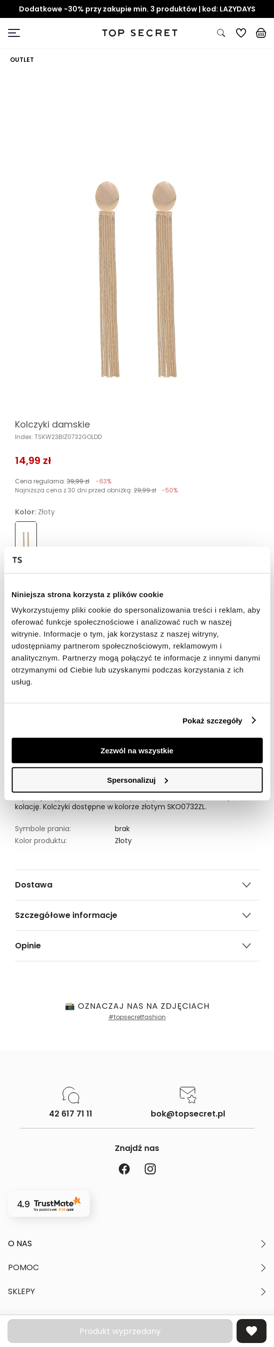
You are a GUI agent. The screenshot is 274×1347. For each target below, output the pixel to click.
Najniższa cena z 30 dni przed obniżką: (96, 490)
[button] (137, 1244)
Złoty (123, 841)
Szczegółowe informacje (66, 915)
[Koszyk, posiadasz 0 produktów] (261, 33)
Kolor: (35, 512)
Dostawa (33, 885)
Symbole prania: (43, 829)
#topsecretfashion (137, 1017)
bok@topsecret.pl (188, 1114)
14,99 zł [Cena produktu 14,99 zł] (33, 460)
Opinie (28, 945)
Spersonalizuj (137, 779)
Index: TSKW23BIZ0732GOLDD (58, 437)
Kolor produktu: (41, 841)
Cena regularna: (63, 481)
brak (122, 829)
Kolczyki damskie (52, 425)
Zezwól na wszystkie (137, 750)
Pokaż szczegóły (213, 720)
